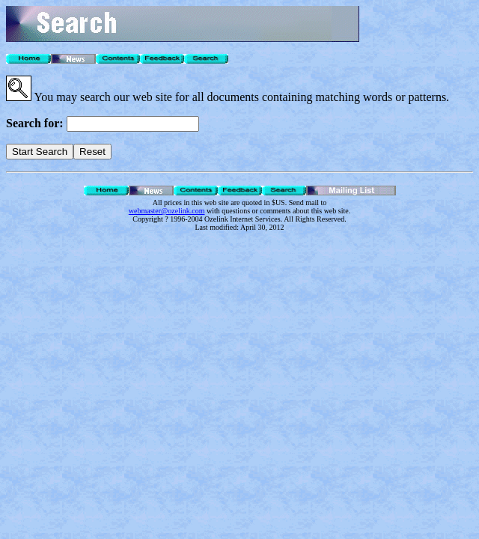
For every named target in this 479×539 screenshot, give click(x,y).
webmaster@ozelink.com (167, 211)
